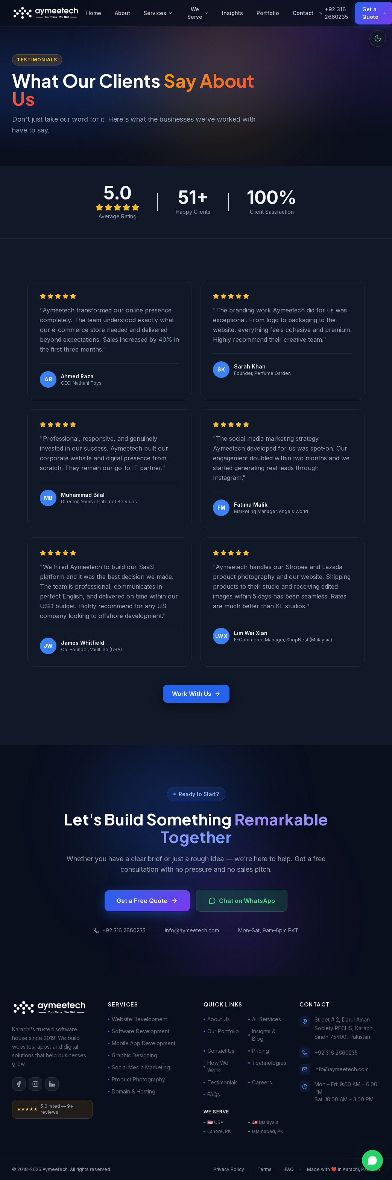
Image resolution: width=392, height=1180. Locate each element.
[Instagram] (35, 1084)
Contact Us (219, 1051)
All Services (264, 1019)
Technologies (266, 1063)
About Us (217, 1019)
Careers (260, 1082)
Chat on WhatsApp (241, 900)
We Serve (197, 13)
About (122, 13)
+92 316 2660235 (333, 13)
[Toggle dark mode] (377, 38)
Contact (303, 13)
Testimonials (221, 1082)
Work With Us (196, 693)
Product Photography (136, 1079)
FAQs (212, 1094)
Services (158, 13)
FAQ (289, 1169)
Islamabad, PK (265, 1131)
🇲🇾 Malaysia (263, 1122)
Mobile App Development (141, 1043)
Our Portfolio (221, 1031)
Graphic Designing (132, 1055)
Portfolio (268, 13)
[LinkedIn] (52, 1084)
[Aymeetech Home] (46, 13)
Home (93, 13)
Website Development (137, 1019)
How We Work (216, 1066)
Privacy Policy (228, 1169)
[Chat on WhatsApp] (372, 1160)
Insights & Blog (261, 1035)
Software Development (138, 1031)
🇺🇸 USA (213, 1122)
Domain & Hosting (131, 1091)
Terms (264, 1169)
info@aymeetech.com (192, 930)
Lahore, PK (217, 1131)
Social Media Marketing (139, 1067)
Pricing (258, 1051)
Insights (232, 13)
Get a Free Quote (147, 900)
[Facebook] (19, 1084)
